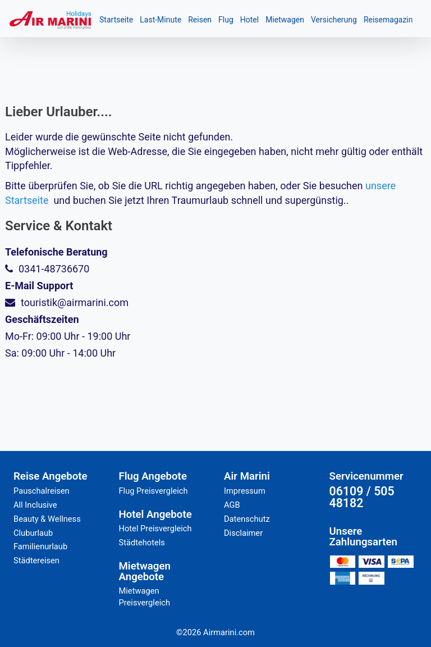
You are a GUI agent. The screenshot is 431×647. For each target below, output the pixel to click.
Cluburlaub (33, 533)
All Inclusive (35, 505)
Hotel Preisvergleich (155, 528)
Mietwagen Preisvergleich (144, 597)
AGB (232, 505)
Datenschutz (247, 519)
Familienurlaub (40, 546)
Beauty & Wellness (47, 519)
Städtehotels (142, 542)
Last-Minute (160, 19)
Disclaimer (243, 533)
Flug (225, 19)
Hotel (249, 19)
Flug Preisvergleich (153, 491)
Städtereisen (36, 560)
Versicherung (334, 19)
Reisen (200, 19)
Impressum (244, 491)
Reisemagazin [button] (388, 19)
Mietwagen (284, 19)
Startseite (116, 19)
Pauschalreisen (41, 491)
